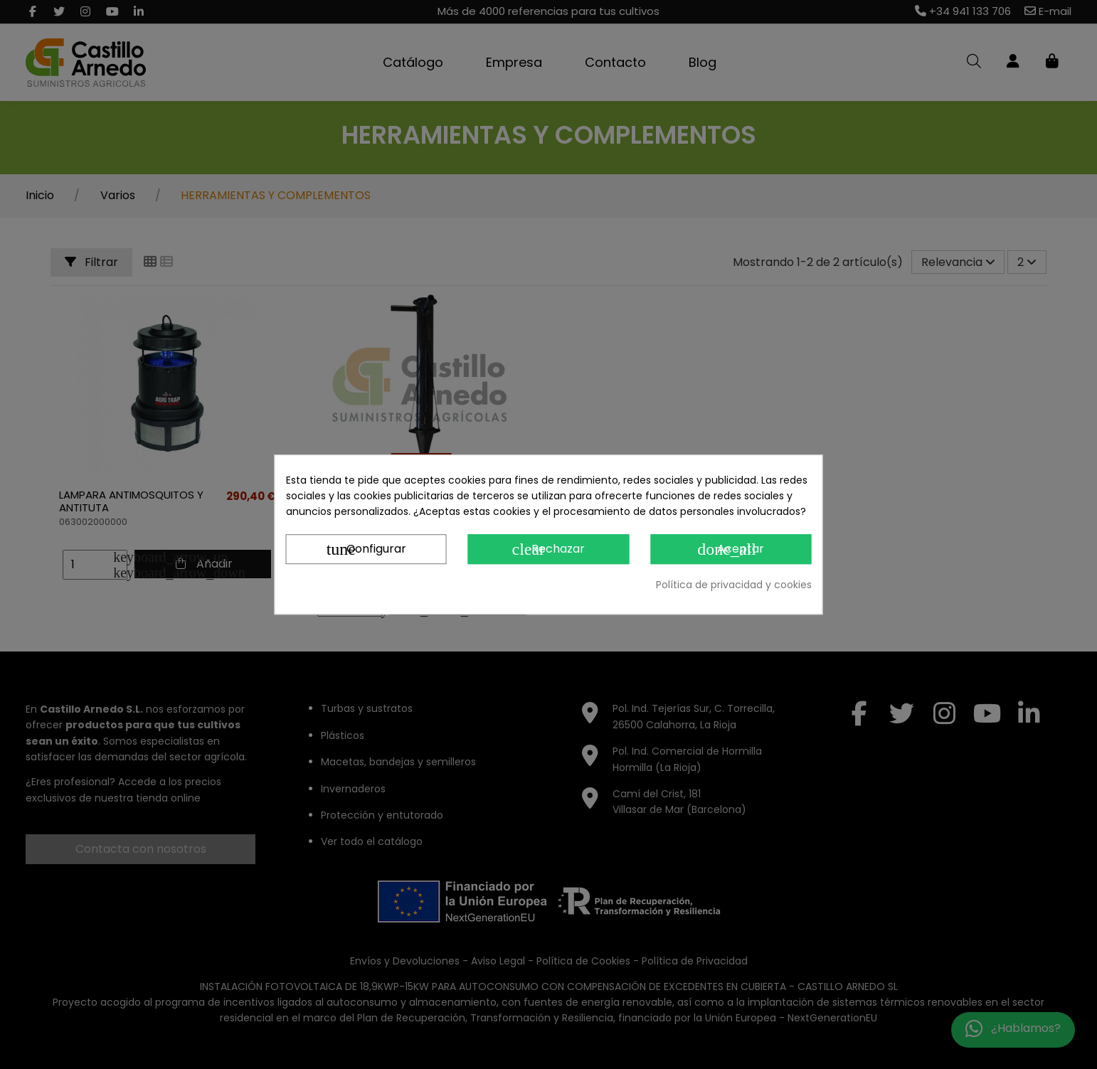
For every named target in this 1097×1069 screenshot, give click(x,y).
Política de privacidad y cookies (734, 585)
